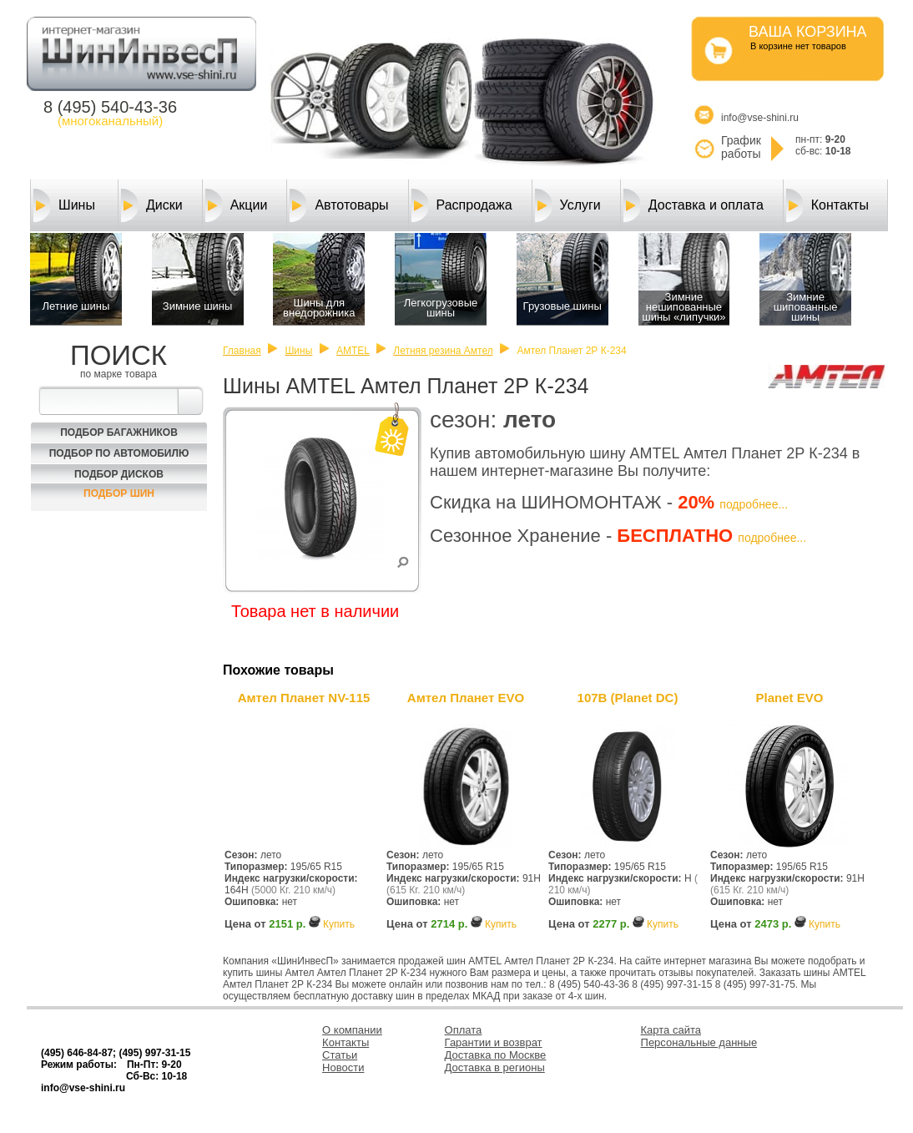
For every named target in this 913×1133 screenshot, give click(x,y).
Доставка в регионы (495, 1067)
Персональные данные (699, 1042)
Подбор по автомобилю (119, 453)
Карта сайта (671, 1030)
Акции (236, 205)
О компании (352, 1030)
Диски (152, 205)
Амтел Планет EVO (465, 697)
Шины (64, 205)
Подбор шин (118, 493)
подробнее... (753, 504)
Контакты (827, 205)
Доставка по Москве (496, 1055)
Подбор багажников (119, 432)
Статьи (339, 1055)
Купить (339, 924)
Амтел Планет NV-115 (304, 697)
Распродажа (461, 205)
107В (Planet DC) (628, 697)
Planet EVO (790, 697)
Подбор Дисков (119, 474)
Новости (343, 1067)
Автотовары (339, 205)
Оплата (463, 1030)
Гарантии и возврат (493, 1042)
